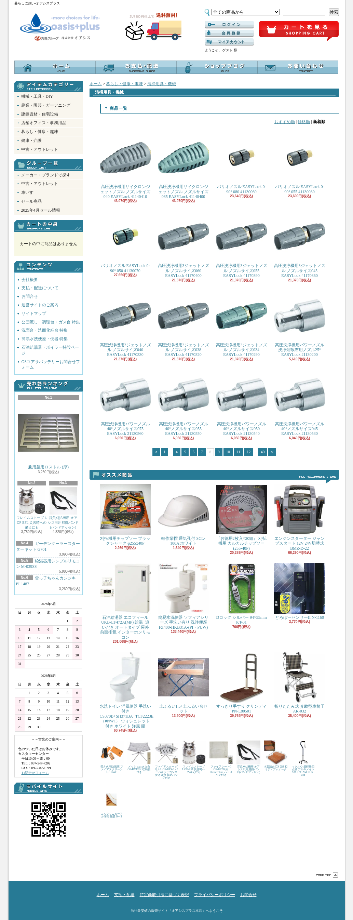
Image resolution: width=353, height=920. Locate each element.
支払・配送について (135, 67)
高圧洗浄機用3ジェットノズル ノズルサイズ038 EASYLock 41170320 (183, 323)
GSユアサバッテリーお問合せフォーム (51, 364)
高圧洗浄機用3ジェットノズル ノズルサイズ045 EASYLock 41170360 (299, 244)
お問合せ (297, 67)
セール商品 (31, 201)
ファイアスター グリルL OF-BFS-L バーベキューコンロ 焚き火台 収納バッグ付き (166, 760)
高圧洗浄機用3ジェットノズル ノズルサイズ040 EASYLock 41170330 (125, 323)
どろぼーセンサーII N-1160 (299, 591)
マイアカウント (229, 42)
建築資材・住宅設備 (39, 114)
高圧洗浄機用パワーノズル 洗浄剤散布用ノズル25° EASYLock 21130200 (299, 323)
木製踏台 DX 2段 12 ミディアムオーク (276, 756)
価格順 (304, 121)
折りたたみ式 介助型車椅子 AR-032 (299, 683)
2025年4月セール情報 (40, 210)
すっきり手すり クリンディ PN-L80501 (241, 683)
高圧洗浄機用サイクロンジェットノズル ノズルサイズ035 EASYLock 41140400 (183, 165)
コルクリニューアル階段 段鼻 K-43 (112, 803)
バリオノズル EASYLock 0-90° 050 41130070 (125, 242)
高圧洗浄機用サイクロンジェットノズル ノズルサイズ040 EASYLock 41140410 (125, 165)
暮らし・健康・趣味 (39, 131)
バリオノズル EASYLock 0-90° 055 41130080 (299, 163)
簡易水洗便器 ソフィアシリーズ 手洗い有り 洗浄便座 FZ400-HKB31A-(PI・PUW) (183, 596)
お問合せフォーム (35, 773)
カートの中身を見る (48, 226)
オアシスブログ (216, 67)
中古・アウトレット (39, 149)
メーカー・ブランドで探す (45, 175)
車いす (27, 192)
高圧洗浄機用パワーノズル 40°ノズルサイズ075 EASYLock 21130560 (125, 402)
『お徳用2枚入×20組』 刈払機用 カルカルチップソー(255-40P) (241, 517)
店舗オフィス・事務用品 (43, 122)
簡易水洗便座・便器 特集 (45, 338)
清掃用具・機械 (161, 83)
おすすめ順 (284, 121)
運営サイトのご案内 (40, 305)
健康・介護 (31, 140)
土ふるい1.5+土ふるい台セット (183, 683)
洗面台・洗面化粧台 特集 (45, 330)
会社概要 (30, 279)
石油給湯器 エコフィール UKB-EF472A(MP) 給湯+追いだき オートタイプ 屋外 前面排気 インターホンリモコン (125, 601)
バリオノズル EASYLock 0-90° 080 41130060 (241, 163)
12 (248, 452)
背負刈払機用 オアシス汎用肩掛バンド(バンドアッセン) (63, 508)
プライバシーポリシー (214, 894)
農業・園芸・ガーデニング (45, 105)
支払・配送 (124, 894)
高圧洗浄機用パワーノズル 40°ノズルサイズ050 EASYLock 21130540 (241, 402)
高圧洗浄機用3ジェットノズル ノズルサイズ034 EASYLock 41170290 (241, 323)
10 (228, 452)
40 (262, 452)
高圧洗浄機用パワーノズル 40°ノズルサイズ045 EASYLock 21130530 (299, 402)
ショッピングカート (299, 31)
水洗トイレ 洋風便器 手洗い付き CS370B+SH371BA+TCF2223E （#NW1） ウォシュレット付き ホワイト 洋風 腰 (127, 690)
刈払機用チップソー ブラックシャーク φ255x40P (125, 515)
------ (229, 33)
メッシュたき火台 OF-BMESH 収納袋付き (139, 757)
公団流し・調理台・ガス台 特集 (51, 322)
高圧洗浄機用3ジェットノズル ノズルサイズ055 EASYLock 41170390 (241, 244)
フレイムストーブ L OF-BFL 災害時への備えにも (31, 508)
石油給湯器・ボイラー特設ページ (50, 350)
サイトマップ (34, 313)
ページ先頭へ (327, 875)
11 (238, 452)
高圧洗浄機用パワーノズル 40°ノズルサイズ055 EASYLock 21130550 (183, 402)
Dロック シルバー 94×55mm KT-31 (241, 594)
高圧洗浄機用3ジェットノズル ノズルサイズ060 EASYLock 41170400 (183, 244)
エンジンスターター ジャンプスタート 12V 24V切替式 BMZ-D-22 (299, 517)
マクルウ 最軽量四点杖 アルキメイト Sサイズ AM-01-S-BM (303, 758)
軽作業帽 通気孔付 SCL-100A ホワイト (183, 515)
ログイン (229, 25)
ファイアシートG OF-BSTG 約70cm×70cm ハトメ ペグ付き (221, 758)
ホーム (54, 67)
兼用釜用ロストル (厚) (48, 435)
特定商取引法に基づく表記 (164, 894)
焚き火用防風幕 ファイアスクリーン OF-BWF (112, 757)
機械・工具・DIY (37, 96)
